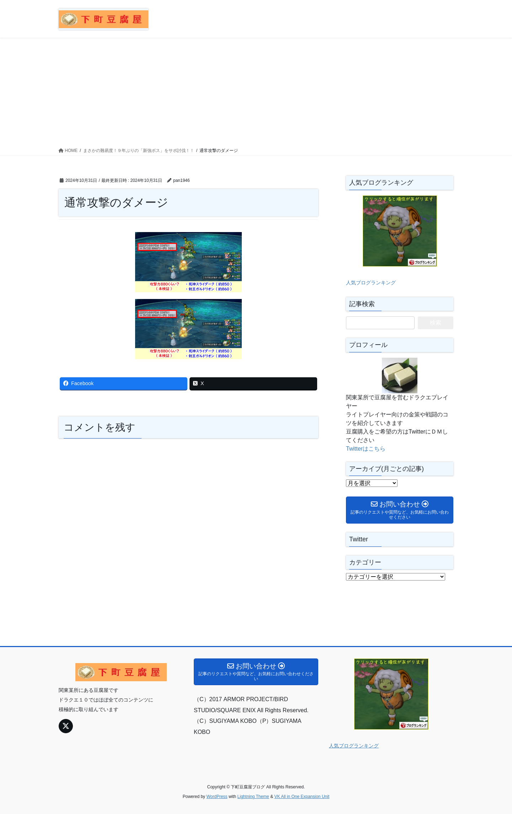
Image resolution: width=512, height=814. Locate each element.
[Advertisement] (256, 91)
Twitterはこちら (365, 449)
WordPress (216, 796)
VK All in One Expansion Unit (301, 796)
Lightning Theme (253, 796)
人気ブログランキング (371, 282)
